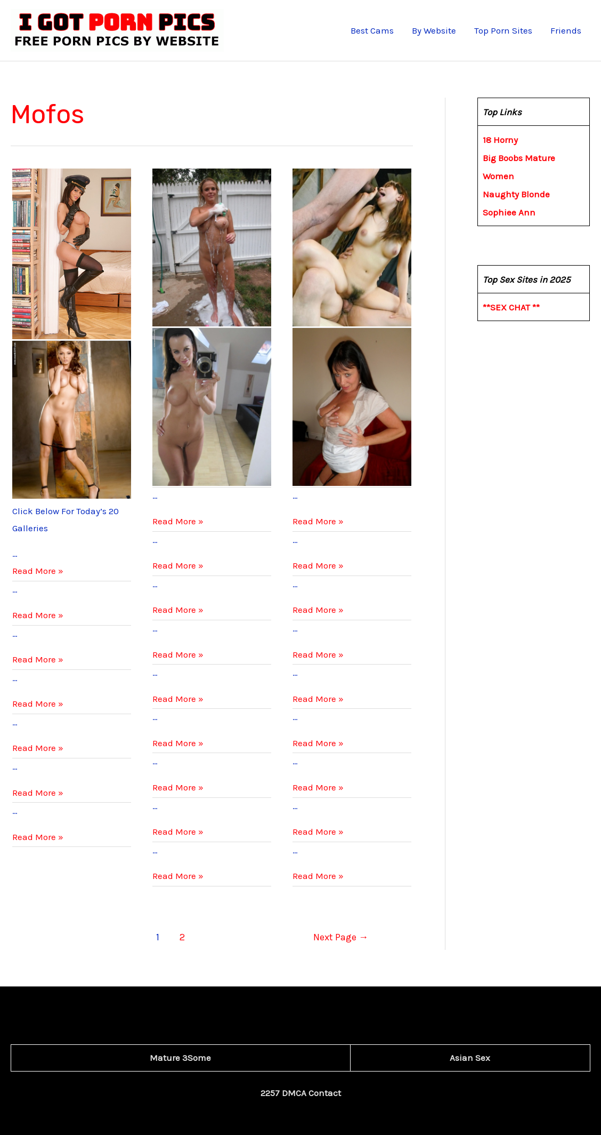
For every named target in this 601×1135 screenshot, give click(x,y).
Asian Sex (470, 1057)
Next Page (340, 937)
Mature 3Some (180, 1057)
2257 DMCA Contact (301, 1093)
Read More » (37, 570)
